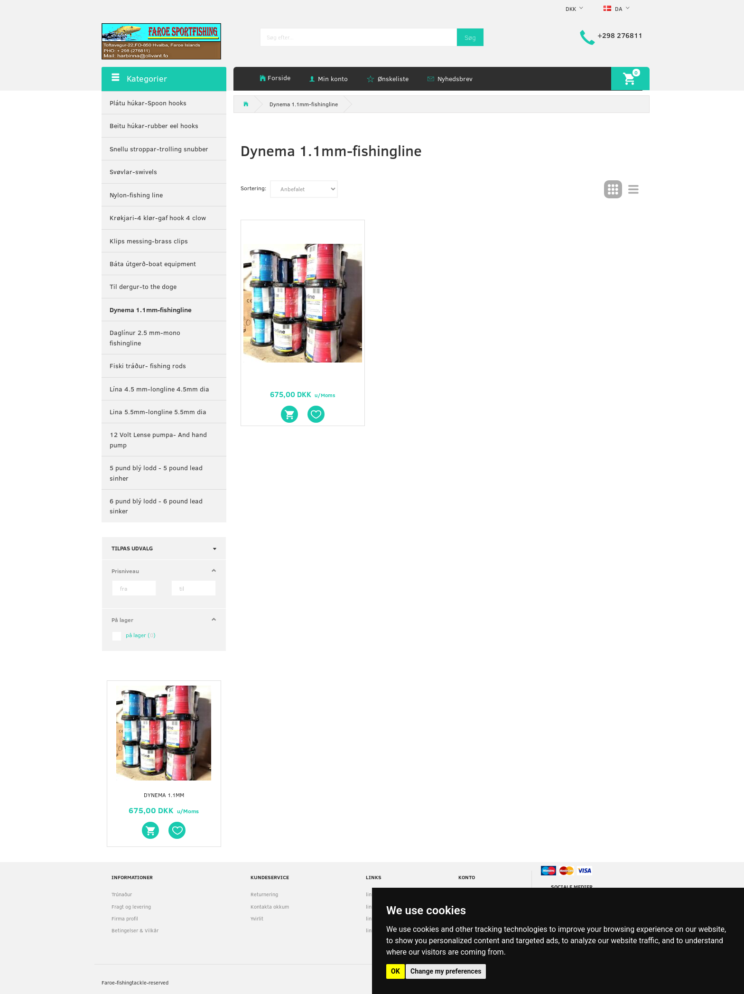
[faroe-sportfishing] (161, 40)
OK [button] (395, 971)
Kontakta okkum (270, 906)
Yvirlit (257, 918)
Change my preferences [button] (445, 971)
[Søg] (470, 37)
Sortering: (253, 188)
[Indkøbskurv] (630, 78)
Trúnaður (122, 894)
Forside (279, 77)
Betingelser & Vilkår (135, 930)
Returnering (264, 894)
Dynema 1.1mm (164, 795)
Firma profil (125, 918)
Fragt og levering (131, 906)
